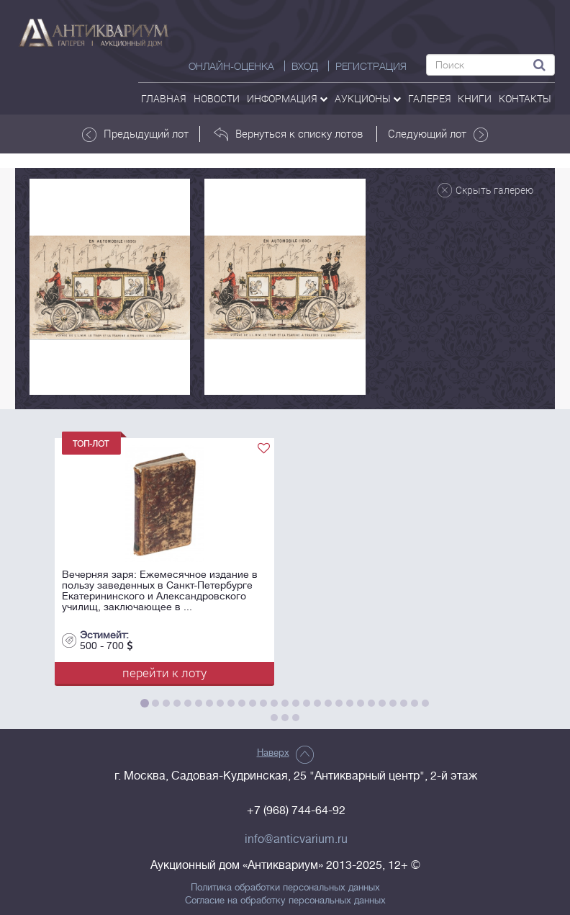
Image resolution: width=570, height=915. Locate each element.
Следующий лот (438, 134)
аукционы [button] (368, 98)
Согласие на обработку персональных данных (285, 900)
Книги (475, 98)
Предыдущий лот (135, 134)
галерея (429, 98)
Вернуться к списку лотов (288, 134)
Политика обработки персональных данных (285, 887)
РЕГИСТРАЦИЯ (371, 66)
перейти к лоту (164, 672)
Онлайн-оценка (231, 66)
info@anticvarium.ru (296, 839)
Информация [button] (287, 98)
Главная (163, 98)
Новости (217, 98)
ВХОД (304, 66)
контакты (525, 98)
